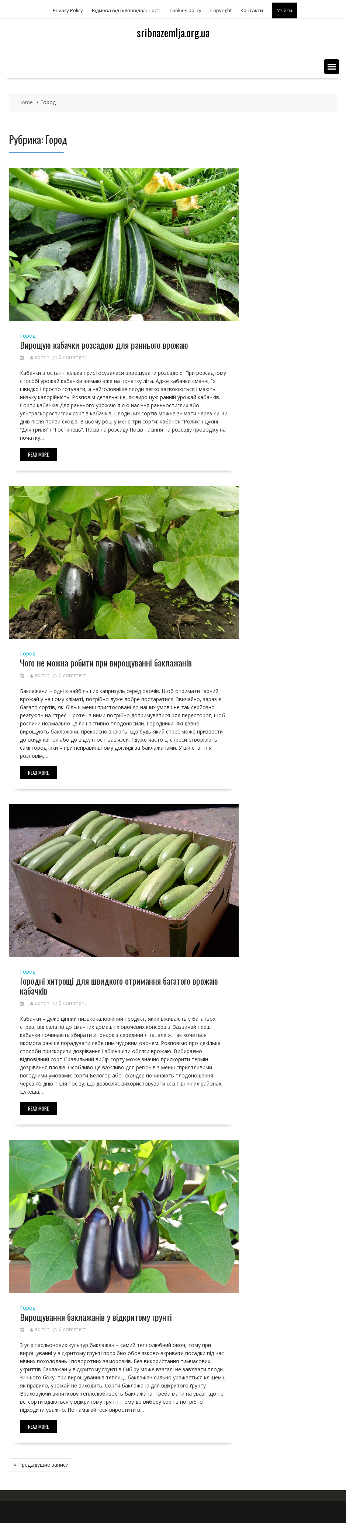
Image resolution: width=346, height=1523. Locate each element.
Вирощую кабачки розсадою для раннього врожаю (104, 344)
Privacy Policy (68, 10)
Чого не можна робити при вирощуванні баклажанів (106, 662)
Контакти (252, 10)
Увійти (284, 10)
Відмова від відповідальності (126, 10)
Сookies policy (185, 10)
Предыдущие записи (43, 1464)
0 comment (72, 357)
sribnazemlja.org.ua (173, 32)
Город (27, 335)
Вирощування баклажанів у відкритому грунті (96, 1316)
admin (39, 357)
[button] (331, 66)
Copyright (221, 10)
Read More (38, 454)
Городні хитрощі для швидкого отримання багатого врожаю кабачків (119, 985)
